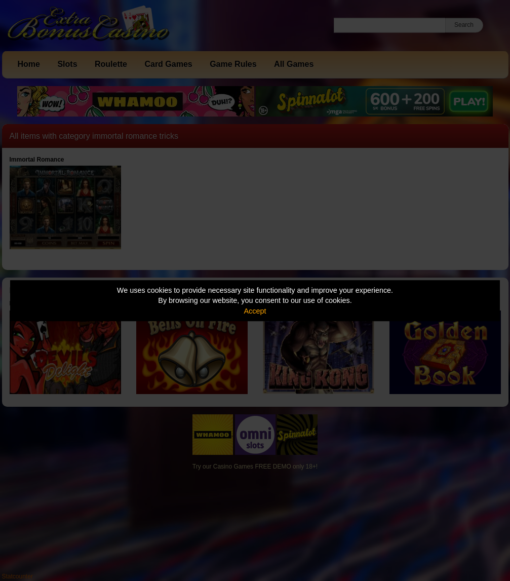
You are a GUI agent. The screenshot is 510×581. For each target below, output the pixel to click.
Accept (255, 311)
